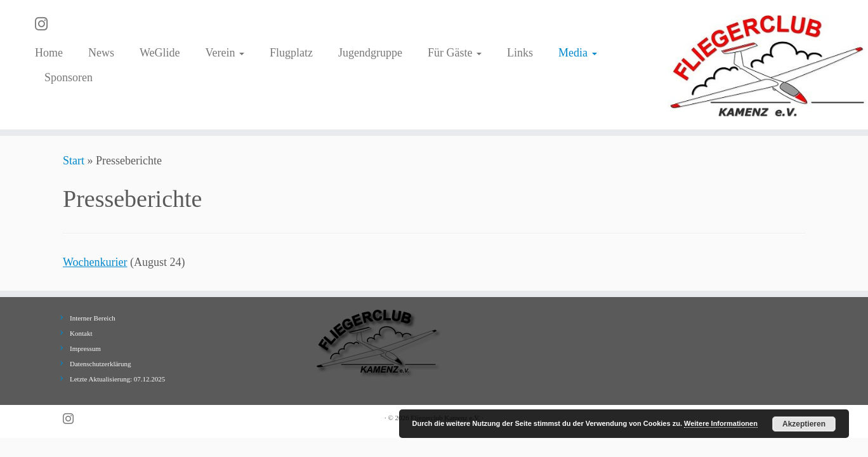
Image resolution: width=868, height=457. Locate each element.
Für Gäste (455, 52)
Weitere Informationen (721, 423)
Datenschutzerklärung (100, 364)
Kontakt (81, 333)
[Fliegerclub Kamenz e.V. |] (767, 64)
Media (577, 52)
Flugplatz (291, 52)
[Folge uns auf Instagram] (45, 24)
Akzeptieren (803, 424)
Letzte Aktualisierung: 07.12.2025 (117, 379)
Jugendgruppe (370, 52)
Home (49, 52)
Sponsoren (68, 77)
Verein (225, 52)
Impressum (85, 348)
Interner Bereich (92, 318)
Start (73, 160)
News (101, 52)
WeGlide (160, 52)
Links (520, 52)
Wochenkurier (95, 262)
